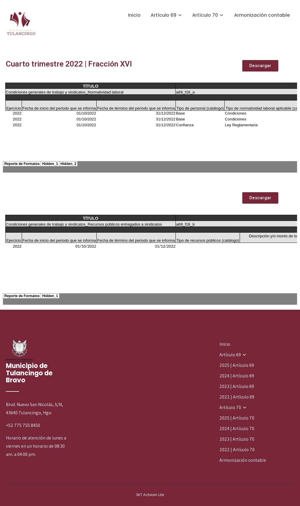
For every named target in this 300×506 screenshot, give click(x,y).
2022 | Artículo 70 (237, 450)
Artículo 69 (163, 15)
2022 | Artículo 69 (236, 397)
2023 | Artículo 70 (236, 439)
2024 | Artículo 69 (236, 376)
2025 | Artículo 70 (236, 418)
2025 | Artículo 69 (236, 365)
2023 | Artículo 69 (236, 386)
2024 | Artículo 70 (236, 428)
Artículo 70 (205, 15)
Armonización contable (262, 15)
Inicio (134, 15)
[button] (260, 65)
